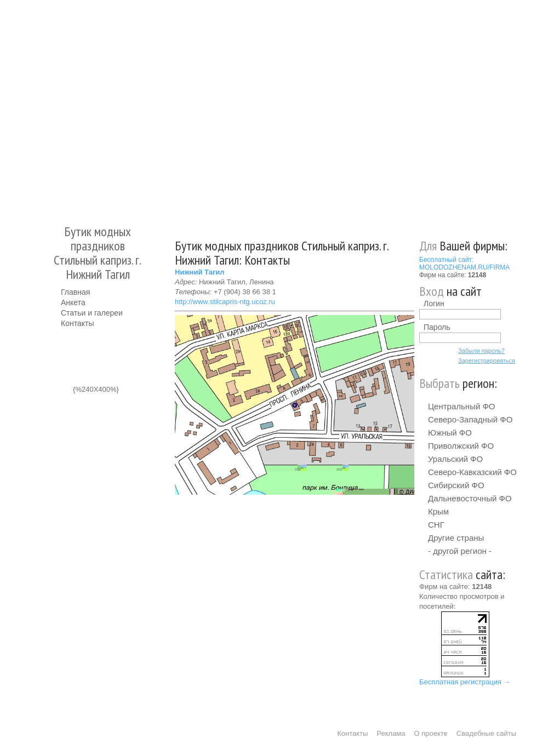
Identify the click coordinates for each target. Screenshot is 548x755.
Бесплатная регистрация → (465, 682)
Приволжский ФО (461, 445)
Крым (438, 511)
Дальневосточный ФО (470, 498)
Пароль (437, 327)
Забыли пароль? (481, 350)
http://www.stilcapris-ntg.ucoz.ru (225, 302)
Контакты (77, 323)
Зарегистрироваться (486, 360)
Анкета (73, 302)
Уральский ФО (455, 459)
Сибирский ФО (456, 485)
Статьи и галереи (92, 312)
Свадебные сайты (486, 733)
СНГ (436, 524)
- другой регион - (460, 551)
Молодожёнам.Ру (65, 107)
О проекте (431, 733)
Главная (75, 292)
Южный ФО (450, 432)
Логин (434, 303)
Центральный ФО (461, 406)
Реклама (390, 733)
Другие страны (456, 537)
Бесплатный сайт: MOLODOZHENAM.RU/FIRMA (464, 263)
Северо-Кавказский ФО (472, 472)
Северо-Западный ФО (470, 419)
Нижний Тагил (200, 272)
